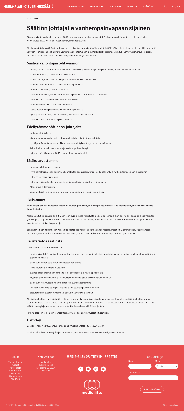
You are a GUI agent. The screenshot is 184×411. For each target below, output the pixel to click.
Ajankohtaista (75, 6)
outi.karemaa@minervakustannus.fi (91, 332)
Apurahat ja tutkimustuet (15, 369)
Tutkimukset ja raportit (15, 363)
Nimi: (130, 360)
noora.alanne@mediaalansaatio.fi (72, 325)
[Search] (165, 6)
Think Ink (132, 6)
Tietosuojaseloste (170, 405)
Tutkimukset (97, 6)
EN (178, 6)
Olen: (157, 360)
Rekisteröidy (152, 389)
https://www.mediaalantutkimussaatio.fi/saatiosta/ (85, 312)
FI (173, 6)
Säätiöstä (148, 6)
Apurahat (115, 6)
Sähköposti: (134, 372)
